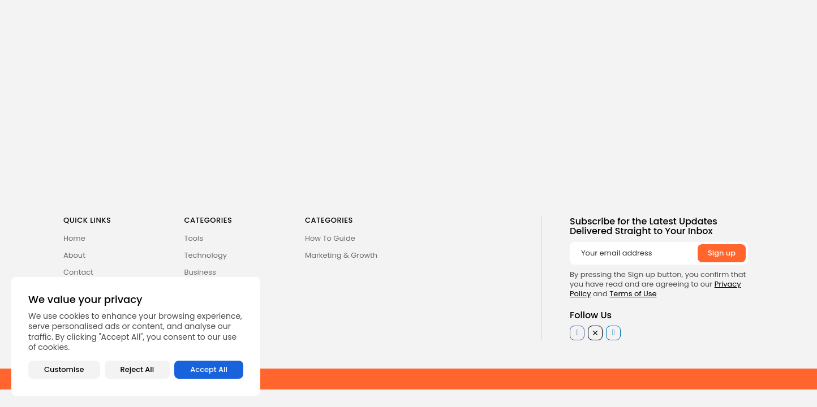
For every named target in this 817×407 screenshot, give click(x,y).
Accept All (208, 369)
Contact (78, 272)
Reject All (137, 369)
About (74, 255)
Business (200, 272)
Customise (64, 369)
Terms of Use (632, 293)
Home (74, 238)
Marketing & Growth (341, 255)
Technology (205, 255)
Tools (194, 238)
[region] (135, 336)
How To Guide (330, 238)
